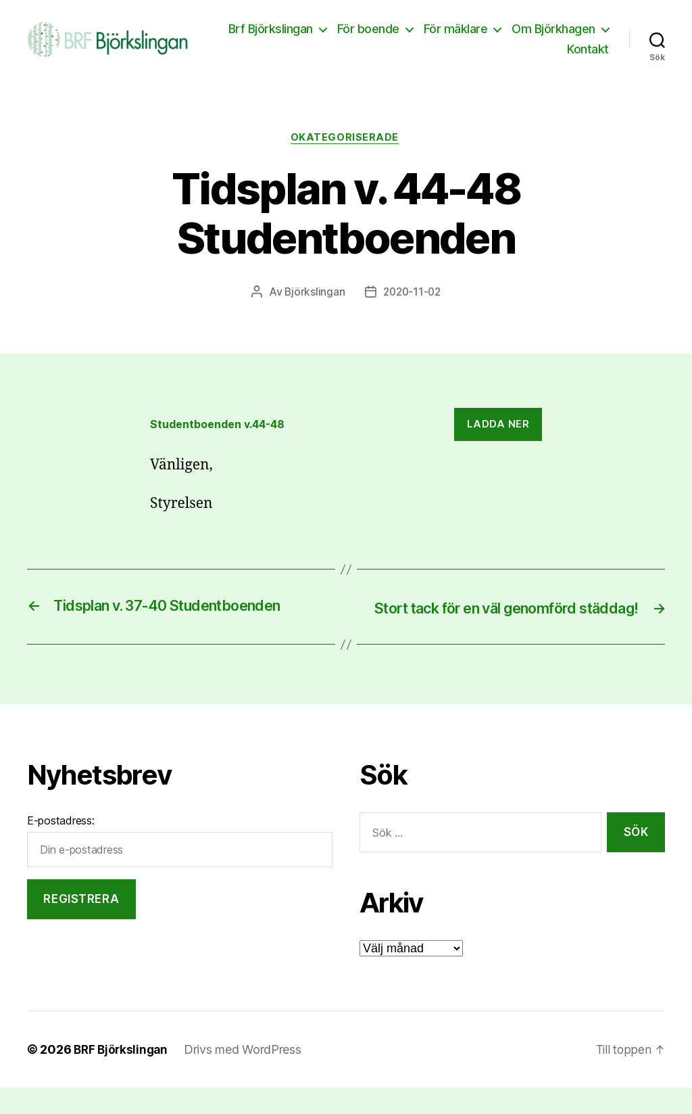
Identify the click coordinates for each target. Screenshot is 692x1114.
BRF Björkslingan (123, 1076)
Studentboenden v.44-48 (224, 431)
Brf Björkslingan (378, 32)
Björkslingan (312, 299)
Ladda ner (498, 431)
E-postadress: (61, 847)
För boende (476, 32)
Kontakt (588, 52)
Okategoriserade (346, 145)
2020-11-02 (412, 299)
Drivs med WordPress (246, 1076)
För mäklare (563, 32)
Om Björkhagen (501, 52)
